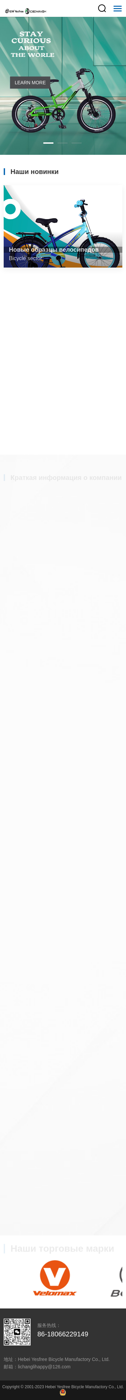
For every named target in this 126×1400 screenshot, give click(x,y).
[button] (48, 143)
